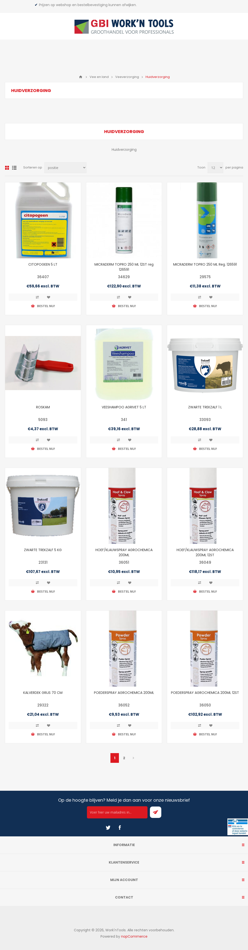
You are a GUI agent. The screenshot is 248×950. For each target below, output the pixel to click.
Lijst (14, 168)
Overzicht (7, 168)
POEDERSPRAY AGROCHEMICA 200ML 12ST (205, 692)
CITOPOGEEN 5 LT (42, 264)
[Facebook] (120, 828)
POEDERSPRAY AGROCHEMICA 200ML (124, 692)
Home (80, 77)
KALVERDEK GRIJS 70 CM (42, 692)
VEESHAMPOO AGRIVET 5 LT (124, 407)
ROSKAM (43, 407)
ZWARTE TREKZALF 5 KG (43, 549)
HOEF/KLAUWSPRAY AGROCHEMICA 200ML (124, 552)
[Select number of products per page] (215, 167)
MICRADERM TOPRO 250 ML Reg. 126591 (205, 264)
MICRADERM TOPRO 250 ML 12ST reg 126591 (124, 267)
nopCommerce (134, 936)
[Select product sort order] (65, 167)
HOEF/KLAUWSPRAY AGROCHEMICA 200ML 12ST (205, 552)
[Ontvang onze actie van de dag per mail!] (117, 812)
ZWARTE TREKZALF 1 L (205, 407)
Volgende (133, 758)
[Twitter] (108, 828)
